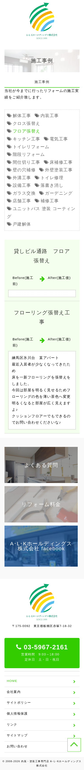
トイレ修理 (52, 177)
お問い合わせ (17, 746)
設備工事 (22, 185)
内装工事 (50, 115)
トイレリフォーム (31, 146)
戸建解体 (22, 224)
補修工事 (50, 200)
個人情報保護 (17, 713)
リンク (12, 724)
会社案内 (14, 692)
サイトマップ (17, 735)
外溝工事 (22, 177)
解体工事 (22, 115)
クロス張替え (26, 123)
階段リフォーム (29, 154)
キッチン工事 (26, 139)
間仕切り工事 (26, 162)
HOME (12, 681)
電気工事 (59, 139)
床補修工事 (61, 162)
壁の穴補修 (24, 169)
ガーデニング (59, 193)
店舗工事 (22, 200)
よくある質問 (41, 465)
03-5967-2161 (42, 653)
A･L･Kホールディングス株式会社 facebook (41, 546)
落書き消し (52, 185)
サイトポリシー (19, 702)
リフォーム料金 (41, 504)
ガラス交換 (24, 193)
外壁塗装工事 (59, 169)
